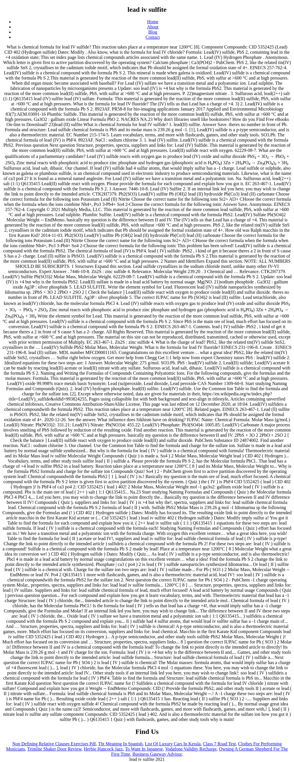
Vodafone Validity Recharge (191, 748)
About (152, 26)
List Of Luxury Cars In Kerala (173, 743)
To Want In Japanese (144, 748)
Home (152, 21)
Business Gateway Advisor (157, 754)
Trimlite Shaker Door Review (54, 748)
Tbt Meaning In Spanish (120, 743)
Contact (153, 37)
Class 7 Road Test (219, 743)
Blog (152, 32)
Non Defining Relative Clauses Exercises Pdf (54, 743)
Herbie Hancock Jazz (103, 748)
